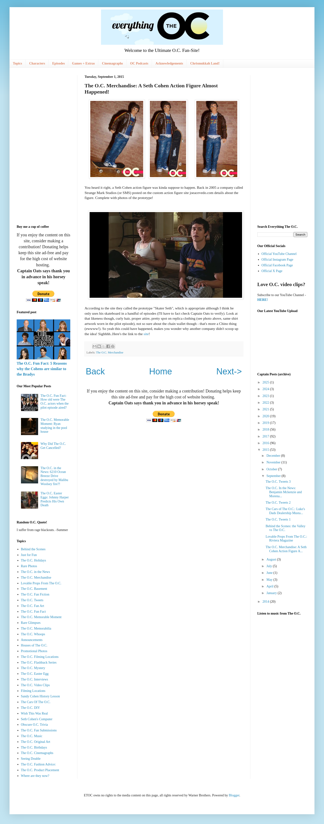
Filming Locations (33, 691)
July (269, 566)
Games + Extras (83, 63)
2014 (266, 601)
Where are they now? (35, 776)
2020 (266, 416)
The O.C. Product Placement (40, 770)
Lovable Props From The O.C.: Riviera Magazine (286, 538)
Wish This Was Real (34, 713)
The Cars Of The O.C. (36, 702)
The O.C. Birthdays (34, 747)
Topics (17, 63)
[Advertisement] (43, 146)
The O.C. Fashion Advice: (38, 764)
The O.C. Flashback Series (39, 662)
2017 (266, 436)
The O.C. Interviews (34, 679)
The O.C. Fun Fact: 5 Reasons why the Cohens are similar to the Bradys (42, 369)
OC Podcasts (139, 63)
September (273, 476)
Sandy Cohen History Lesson (40, 696)
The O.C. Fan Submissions (39, 730)
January (272, 593)
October (272, 469)
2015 (266, 450)
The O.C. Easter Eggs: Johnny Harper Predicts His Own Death (54, 499)
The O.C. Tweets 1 (278, 519)
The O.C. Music (31, 736)
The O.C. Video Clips (35, 685)
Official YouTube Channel (279, 254)
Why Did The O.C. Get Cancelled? (53, 446)
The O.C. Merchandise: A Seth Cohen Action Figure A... (286, 549)
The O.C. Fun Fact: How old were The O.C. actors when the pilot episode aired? (54, 401)
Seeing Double (31, 758)
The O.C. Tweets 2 (278, 502)
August (271, 559)
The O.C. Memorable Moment (41, 617)
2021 (266, 409)
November (273, 462)
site (146, 334)
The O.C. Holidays (33, 560)
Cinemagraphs (112, 63)
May (269, 579)
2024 (266, 389)
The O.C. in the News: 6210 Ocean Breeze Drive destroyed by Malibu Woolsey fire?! (54, 476)
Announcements (32, 640)
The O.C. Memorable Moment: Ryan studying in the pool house (54, 425)
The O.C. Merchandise (109, 352)
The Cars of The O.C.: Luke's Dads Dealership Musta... (285, 511)
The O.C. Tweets (32, 600)
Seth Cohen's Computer (36, 719)
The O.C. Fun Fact (33, 611)
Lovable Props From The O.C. (41, 583)
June (269, 573)
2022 (266, 402)
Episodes (58, 63)
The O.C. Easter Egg (35, 673)
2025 (266, 382)
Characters (37, 63)
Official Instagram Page (277, 259)
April (270, 586)
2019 (266, 423)
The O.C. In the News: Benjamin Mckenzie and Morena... (284, 492)
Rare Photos (29, 566)
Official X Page (272, 271)
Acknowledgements (169, 63)
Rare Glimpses (31, 623)
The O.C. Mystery (33, 668)
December (273, 455)
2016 (266, 443)
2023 (266, 396)
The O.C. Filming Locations (40, 657)
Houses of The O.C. (34, 645)
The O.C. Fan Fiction (35, 594)
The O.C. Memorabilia (36, 628)
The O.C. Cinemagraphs (37, 753)
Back (95, 371)
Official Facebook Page (277, 265)
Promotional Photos (34, 651)
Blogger (234, 795)
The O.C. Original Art (35, 742)
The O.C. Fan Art (32, 606)
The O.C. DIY (30, 708)
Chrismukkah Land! (204, 63)
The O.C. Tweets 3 (278, 481)
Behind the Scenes (33, 549)
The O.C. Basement (34, 589)
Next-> (229, 371)
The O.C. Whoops (33, 634)
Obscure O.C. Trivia (34, 724)
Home (160, 371)
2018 (266, 429)
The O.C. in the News (35, 572)
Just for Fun (29, 555)
